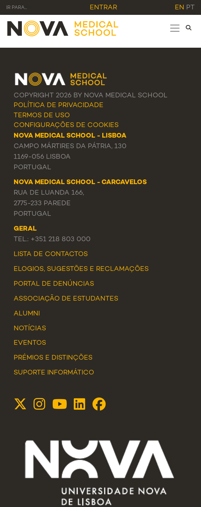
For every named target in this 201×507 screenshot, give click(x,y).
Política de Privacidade (58, 105)
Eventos (30, 343)
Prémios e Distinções (53, 358)
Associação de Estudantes (66, 299)
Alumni (27, 313)
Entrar (103, 7)
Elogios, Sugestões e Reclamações (81, 269)
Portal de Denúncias (54, 284)
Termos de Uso (42, 115)
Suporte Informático (54, 372)
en (179, 7)
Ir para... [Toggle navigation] (16, 8)
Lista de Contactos (51, 254)
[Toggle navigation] (174, 28)
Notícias (30, 328)
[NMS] (63, 28)
